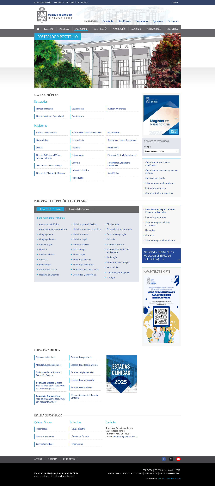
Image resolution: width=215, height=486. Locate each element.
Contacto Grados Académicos (159, 193)
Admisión (136, 28)
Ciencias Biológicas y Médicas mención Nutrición (48, 156)
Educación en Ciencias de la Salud (87, 132)
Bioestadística (42, 140)
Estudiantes (108, 21)
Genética (76, 162)
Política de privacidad (169, 473)
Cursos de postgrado (155, 178)
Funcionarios (141, 21)
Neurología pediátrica (83, 264)
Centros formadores (44, 444)
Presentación (41, 428)
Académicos (125, 21)
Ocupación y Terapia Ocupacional (122, 140)
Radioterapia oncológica (118, 262)
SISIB (159, 479)
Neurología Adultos (82, 259)
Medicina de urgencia (49, 274)
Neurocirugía (79, 254)
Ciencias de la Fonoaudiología (49, 165)
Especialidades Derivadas (79, 209)
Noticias (52, 459)
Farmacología (78, 140)
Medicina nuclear (81, 244)
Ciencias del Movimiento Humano (50, 173)
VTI (164, 479)
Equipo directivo (78, 428)
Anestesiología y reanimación (53, 229)
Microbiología (78, 177)
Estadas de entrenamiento (82, 380)
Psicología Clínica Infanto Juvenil (122, 155)
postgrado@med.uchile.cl (125, 436)
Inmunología (45, 264)
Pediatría (111, 239)
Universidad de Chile (42, 2)
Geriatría (43, 259)
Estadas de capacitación (81, 357)
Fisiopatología (78, 155)
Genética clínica (46, 254)
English (175, 2)
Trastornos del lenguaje (118, 272)
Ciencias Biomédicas (44, 108)
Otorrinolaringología (116, 234)
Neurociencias (114, 132)
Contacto (149, 235)
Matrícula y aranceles (155, 188)
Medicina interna (80, 234)
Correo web (59, 2)
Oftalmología (113, 224)
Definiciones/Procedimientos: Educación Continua (48, 374)
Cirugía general (46, 234)
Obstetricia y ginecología (84, 274)
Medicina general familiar (85, 224)
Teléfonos (159, 470)
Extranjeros (173, 21)
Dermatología (45, 244)
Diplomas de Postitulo (45, 357)
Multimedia (69, 459)
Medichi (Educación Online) (47, 364)
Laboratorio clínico (48, 269)
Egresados (158, 21)
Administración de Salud (46, 132)
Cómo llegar (174, 470)
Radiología (112, 257)
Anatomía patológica (49, 224)
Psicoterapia (77, 116)
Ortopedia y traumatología (119, 229)
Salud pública (113, 267)
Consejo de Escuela (80, 436)
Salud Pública (78, 108)
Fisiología (76, 147)
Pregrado (64, 28)
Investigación (100, 28)
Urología (111, 277)
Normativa (150, 230)
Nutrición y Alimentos (117, 108)
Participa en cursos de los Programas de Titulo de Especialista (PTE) (158, 255)
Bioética (39, 147)
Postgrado (81, 28)
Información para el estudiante (160, 183)
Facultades (81, 2)
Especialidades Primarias (50, 209)
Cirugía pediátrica (47, 239)
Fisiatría (43, 249)
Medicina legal (80, 239)
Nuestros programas (45, 436)
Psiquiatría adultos (115, 244)
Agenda (38, 459)
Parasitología (113, 147)
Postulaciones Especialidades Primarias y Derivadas (160, 211)
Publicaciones (154, 28)
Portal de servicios (132, 473)
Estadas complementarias (82, 372)
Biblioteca (172, 28)
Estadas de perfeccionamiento (84, 364)
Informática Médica (80, 170)
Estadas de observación (81, 387)
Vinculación (119, 28)
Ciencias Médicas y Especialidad (50, 116)
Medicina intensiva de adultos (87, 229)
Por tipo (147, 146)
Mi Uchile (70, 2)
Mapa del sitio (151, 473)
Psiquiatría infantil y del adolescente (118, 251)
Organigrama (77, 444)
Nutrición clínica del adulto (86, 269)
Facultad (49, 28)
